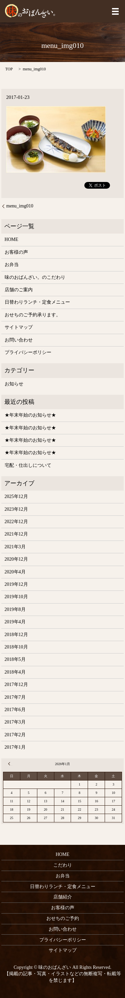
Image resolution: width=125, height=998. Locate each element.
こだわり (62, 865)
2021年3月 (15, 546)
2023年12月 (16, 509)
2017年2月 (15, 734)
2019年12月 (16, 584)
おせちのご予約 (62, 918)
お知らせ (14, 383)
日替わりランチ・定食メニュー (37, 302)
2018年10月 (16, 646)
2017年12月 (16, 684)
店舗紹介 (62, 896)
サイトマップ (19, 327)
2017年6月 (15, 709)
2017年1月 (15, 747)
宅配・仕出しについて (28, 465)
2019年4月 (15, 621)
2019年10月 (16, 596)
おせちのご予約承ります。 (33, 314)
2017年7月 (15, 697)
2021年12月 (16, 534)
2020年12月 (16, 559)
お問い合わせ (19, 339)
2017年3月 (15, 722)
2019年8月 (15, 609)
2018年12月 (16, 634)
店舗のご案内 (19, 289)
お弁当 (12, 264)
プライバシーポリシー (28, 352)
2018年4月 (15, 672)
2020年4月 (15, 571)
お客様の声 (16, 252)
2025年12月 (16, 496)
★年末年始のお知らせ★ (30, 415)
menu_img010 (19, 205)
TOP (9, 69)
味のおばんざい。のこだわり (35, 277)
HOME (11, 239)
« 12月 (10, 764)
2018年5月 (15, 659)
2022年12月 (16, 521)
